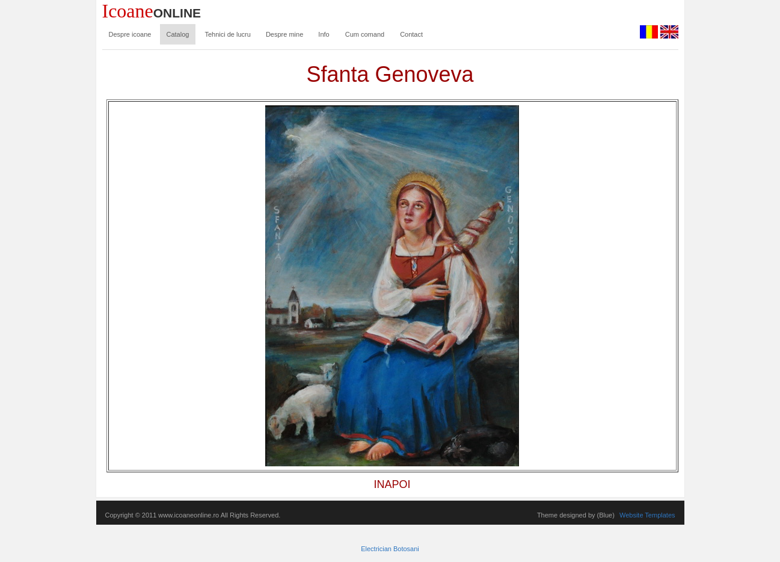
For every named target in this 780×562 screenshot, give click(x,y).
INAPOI (391, 484)
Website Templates (647, 515)
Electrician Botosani (390, 548)
